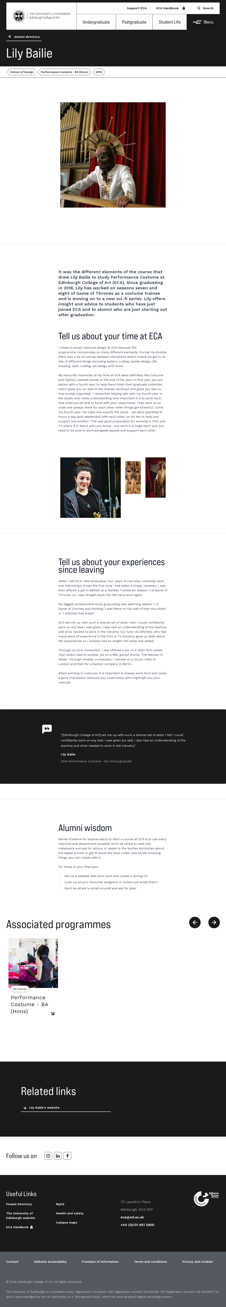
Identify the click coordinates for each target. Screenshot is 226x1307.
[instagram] (48, 1156)
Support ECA (137, 8)
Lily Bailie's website (41, 1107)
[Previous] (195, 922)
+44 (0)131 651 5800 (137, 1225)
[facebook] (67, 1156)
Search (205, 8)
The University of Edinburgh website (20, 1215)
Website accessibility (50, 1261)
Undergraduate (96, 22)
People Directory (19, 1204)
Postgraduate (134, 22)
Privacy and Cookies (197, 1261)
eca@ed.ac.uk (132, 1217)
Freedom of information (100, 1261)
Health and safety (70, 1213)
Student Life (169, 22)
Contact (12, 1261)
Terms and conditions (150, 1261)
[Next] (214, 922)
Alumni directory (23, 37)
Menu (203, 22)
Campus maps (66, 1222)
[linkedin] (58, 1156)
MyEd (60, 1204)
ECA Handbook (170, 8)
